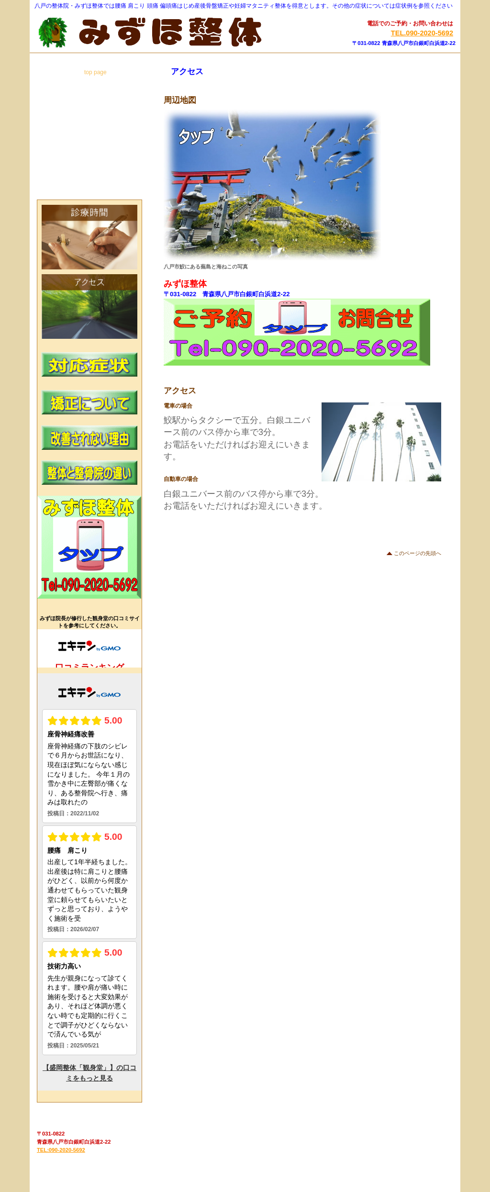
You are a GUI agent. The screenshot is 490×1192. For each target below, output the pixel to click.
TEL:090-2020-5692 (61, 1150)
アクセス (90, 306)
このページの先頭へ (417, 553)
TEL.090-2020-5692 (422, 33)
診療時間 (90, 237)
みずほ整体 (152, 32)
